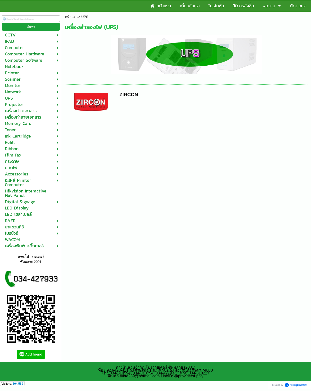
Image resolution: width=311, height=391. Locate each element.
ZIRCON (129, 94)
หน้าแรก (71, 17)
